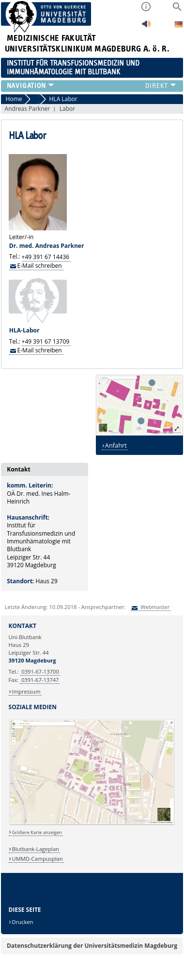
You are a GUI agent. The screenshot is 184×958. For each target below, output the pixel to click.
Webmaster (154, 606)
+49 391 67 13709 (46, 341)
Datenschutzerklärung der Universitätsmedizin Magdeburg (92, 945)
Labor (67, 109)
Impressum (26, 691)
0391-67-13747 (40, 679)
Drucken (22, 921)
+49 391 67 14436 (46, 256)
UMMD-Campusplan (37, 858)
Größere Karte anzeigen (37, 832)
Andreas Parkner (27, 109)
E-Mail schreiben (39, 265)
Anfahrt (116, 445)
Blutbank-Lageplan (35, 849)
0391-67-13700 (40, 671)
